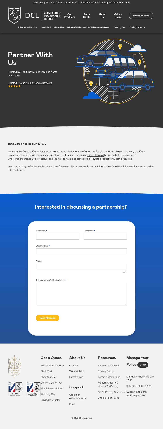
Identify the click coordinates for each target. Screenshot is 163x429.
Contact (73, 362)
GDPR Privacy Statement (112, 389)
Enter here (124, 2)
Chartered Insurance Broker (24, 157)
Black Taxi (46, 368)
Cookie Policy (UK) (108, 395)
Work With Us (76, 368)
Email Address (43, 245)
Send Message (47, 316)
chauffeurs (84, 150)
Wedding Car (48, 391)
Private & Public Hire (52, 362)
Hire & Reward (116, 150)
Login (143, 362)
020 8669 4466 (78, 395)
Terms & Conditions (109, 374)
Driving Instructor (50, 397)
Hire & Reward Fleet (52, 385)
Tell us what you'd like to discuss (51, 279)
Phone (39, 260)
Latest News (76, 374)
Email (72, 401)
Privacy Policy (106, 368)
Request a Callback (108, 362)
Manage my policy (141, 15)
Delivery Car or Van (51, 379)
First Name (41, 229)
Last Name (89, 229)
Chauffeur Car (49, 374)
